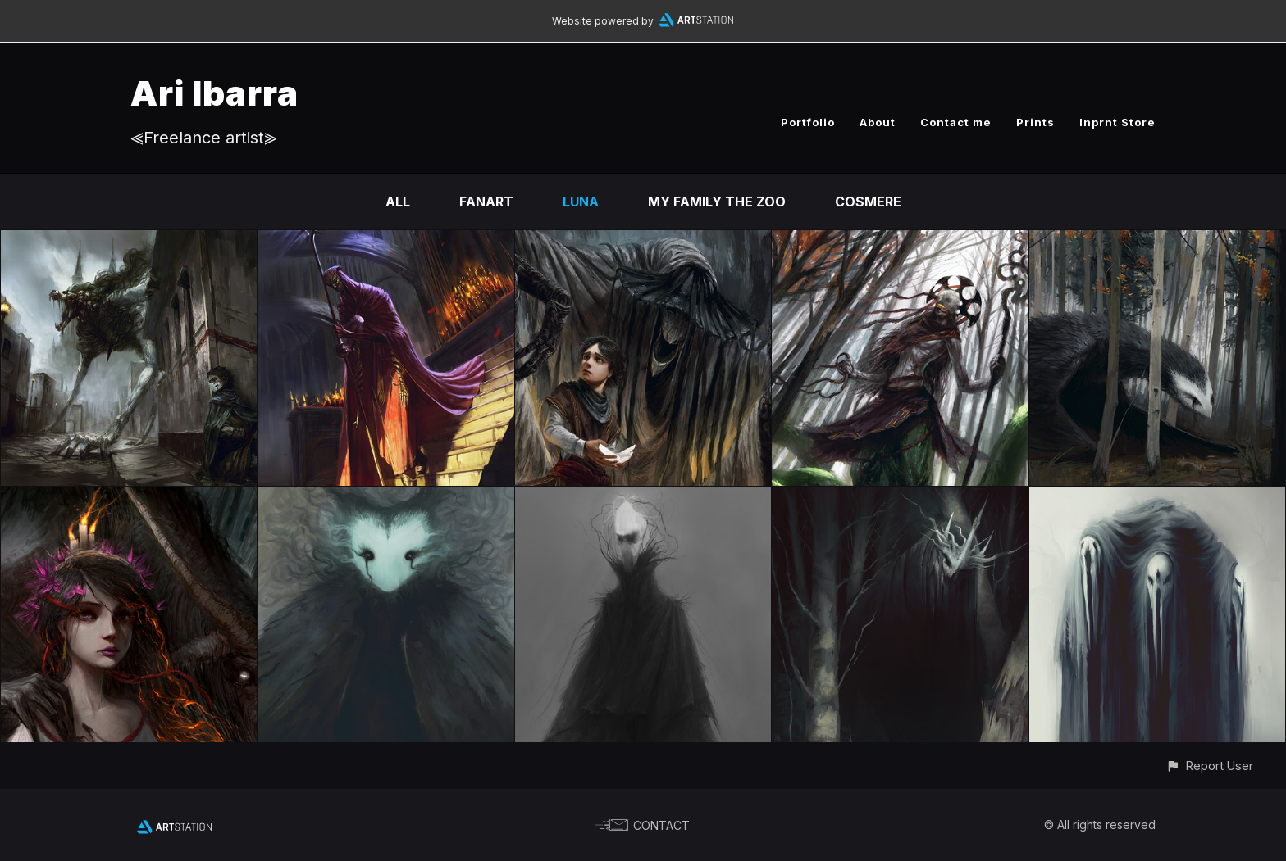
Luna (581, 201)
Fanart (486, 201)
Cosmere (868, 201)
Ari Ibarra (214, 93)
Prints (1035, 122)
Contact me (956, 122)
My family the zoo (717, 201)
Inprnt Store (1117, 122)
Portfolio (808, 122)
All (397, 201)
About (878, 122)
